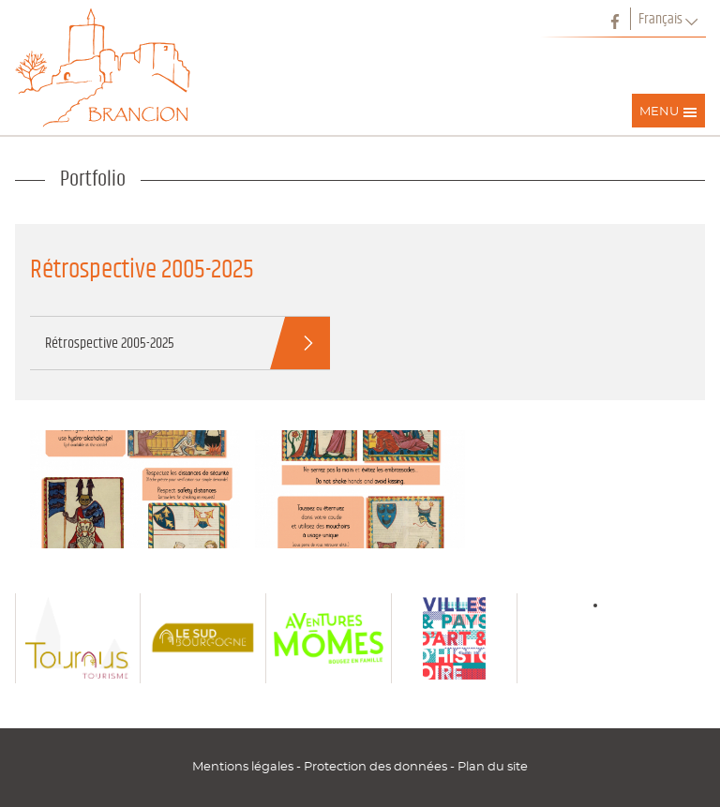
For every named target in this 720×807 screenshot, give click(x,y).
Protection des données (377, 766)
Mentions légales (244, 766)
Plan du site (493, 766)
